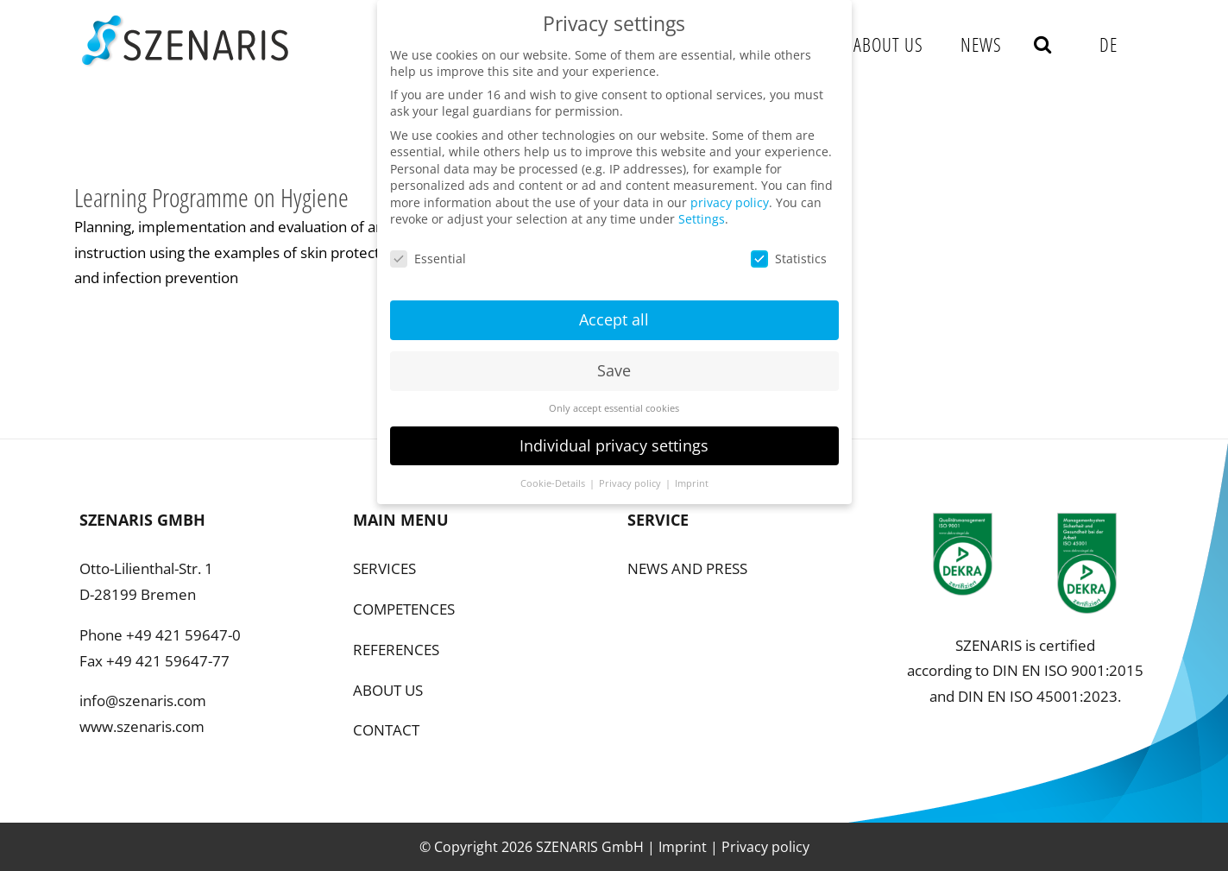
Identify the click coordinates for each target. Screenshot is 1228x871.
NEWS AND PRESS (687, 568)
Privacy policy (765, 846)
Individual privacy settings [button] (614, 435)
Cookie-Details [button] (554, 473)
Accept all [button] (614, 309)
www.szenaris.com (142, 726)
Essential (428, 248)
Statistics (789, 248)
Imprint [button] (691, 473)
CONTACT (386, 730)
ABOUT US (388, 690)
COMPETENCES (404, 609)
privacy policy (729, 192)
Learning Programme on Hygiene (211, 197)
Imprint (682, 846)
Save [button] (614, 360)
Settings (701, 209)
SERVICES (384, 568)
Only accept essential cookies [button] (614, 398)
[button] (1043, 43)
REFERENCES (396, 650)
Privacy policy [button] (631, 473)
